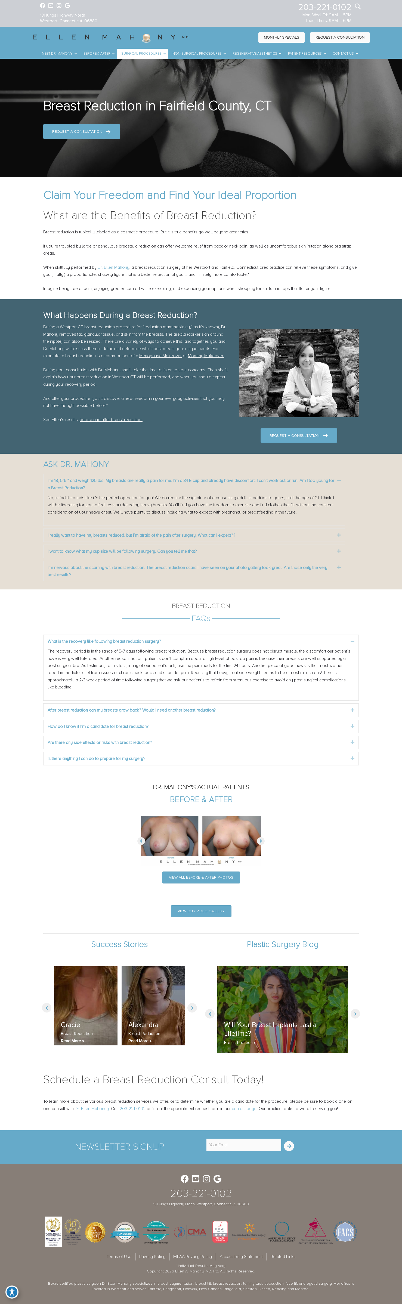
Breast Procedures (241, 1042)
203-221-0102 (324, 7)
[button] (339, 480)
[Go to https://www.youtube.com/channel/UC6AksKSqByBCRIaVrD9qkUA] (51, 6)
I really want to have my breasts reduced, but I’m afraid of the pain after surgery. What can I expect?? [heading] (141, 535)
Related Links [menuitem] (283, 1256)
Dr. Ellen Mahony (113, 267)
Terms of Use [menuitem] (119, 1256)
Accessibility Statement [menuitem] (241, 1256)
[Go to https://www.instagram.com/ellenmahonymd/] (59, 6)
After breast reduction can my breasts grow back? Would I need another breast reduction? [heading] (132, 710)
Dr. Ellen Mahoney (92, 1108)
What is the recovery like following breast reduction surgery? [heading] (104, 641)
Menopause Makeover (160, 356)
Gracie (70, 1025)
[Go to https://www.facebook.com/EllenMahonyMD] (42, 6)
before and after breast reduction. (111, 419)
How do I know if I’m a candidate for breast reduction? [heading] (98, 726)
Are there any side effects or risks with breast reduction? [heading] (100, 742)
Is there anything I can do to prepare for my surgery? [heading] (96, 758)
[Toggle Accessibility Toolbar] (11, 1292)
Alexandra (143, 1025)
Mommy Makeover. (206, 356)
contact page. (245, 1108)
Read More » (72, 1041)
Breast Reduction (77, 1033)
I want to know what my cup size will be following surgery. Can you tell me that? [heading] (122, 551)
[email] (243, 1145)
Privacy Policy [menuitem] (152, 1256)
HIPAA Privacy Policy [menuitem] (192, 1256)
